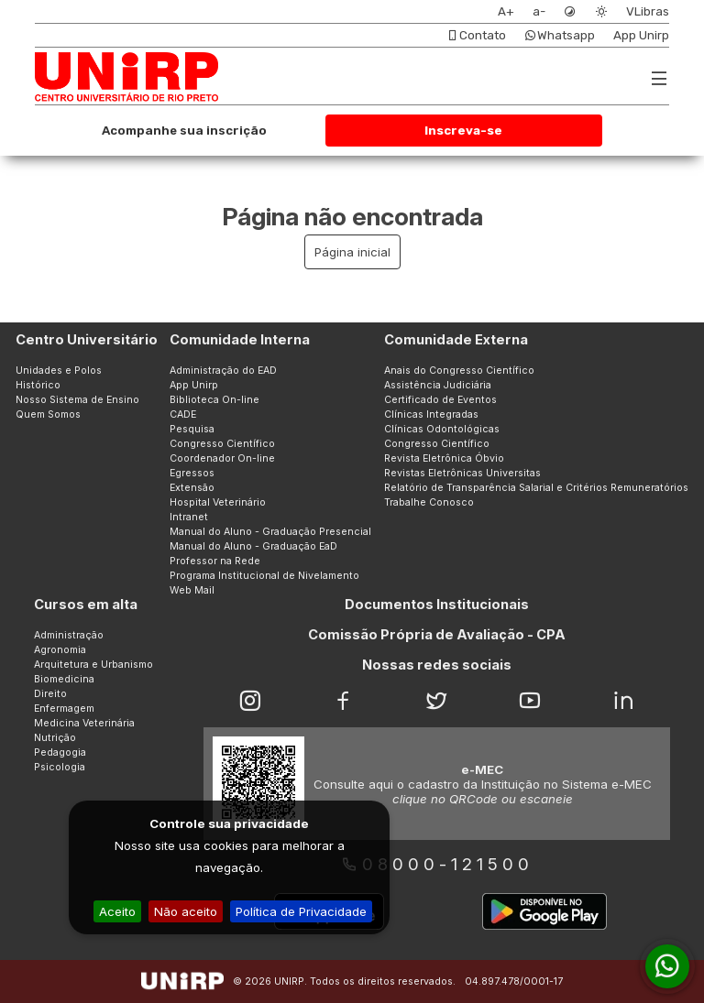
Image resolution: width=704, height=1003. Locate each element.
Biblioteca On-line (214, 400)
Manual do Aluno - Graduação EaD (253, 546)
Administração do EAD (223, 370)
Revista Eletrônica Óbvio (444, 458)
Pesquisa (192, 429)
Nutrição (55, 738)
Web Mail (192, 590)
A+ (506, 11)
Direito (50, 694)
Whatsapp (559, 35)
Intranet (189, 517)
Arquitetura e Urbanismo (93, 664)
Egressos (192, 473)
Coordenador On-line (222, 458)
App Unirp (641, 35)
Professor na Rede (215, 561)
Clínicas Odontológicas (442, 429)
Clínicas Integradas (431, 414)
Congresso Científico (222, 444)
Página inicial (352, 252)
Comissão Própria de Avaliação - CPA (437, 635)
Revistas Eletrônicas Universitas (462, 473)
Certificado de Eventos (440, 400)
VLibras (647, 11)
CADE (183, 414)
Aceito (117, 911)
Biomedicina (64, 679)
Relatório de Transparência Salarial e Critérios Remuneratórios (536, 488)
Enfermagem (64, 708)
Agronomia (60, 650)
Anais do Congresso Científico (459, 370)
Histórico (38, 385)
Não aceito (185, 911)
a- (539, 11)
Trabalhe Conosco (429, 502)
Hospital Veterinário (218, 502)
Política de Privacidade (301, 911)
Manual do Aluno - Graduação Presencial (270, 532)
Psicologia (59, 767)
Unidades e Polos (59, 370)
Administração (69, 635)
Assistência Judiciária (437, 385)
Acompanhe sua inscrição (184, 130)
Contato (476, 35)
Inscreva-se (463, 130)
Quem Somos (48, 414)
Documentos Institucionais (437, 604)
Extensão (192, 488)
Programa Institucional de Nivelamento (264, 576)
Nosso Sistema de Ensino (77, 400)
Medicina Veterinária (84, 723)
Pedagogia (60, 752)
